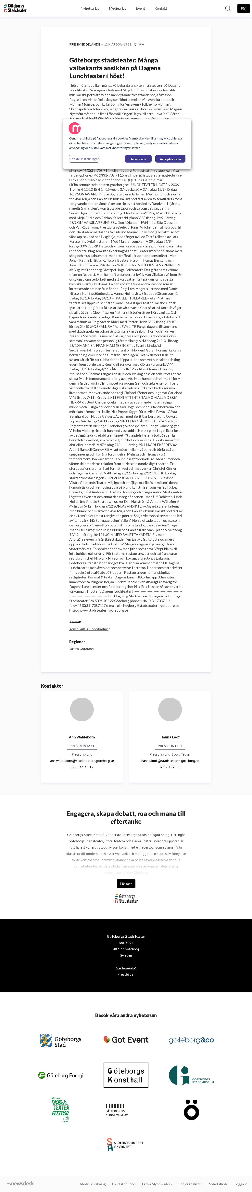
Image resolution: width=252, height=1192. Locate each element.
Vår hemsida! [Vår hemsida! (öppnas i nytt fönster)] (126, 968)
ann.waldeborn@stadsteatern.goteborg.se (82, 760)
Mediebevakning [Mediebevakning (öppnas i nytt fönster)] (93, 1184)
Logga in (240, 1184)
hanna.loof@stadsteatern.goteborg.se (170, 760)
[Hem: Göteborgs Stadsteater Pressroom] (14, 8)
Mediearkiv (117, 8)
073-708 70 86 (170, 767)
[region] (127, 144)
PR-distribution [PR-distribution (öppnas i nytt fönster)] (124, 1184)
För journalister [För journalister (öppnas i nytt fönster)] (190, 1184)
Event (140, 8)
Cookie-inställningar (84, 159)
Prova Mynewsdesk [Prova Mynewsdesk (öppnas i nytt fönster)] (157, 1184)
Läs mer (126, 883)
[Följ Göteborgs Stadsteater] (243, 8)
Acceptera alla (170, 159)
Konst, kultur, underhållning (89, 629)
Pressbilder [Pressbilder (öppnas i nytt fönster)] (126, 974)
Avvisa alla (138, 159)
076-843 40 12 (81, 767)
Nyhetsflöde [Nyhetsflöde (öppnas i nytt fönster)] (218, 1184)
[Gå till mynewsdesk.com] (20, 1184)
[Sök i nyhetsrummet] (228, 8)
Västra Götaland (81, 648)
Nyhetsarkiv (90, 8)
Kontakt (161, 8)
